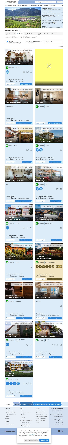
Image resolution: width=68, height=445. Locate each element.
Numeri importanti (41, 420)
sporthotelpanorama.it (55, 279)
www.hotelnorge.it (56, 201)
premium (59, 266)
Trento (47, 106)
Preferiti (52, 5)
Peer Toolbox (59, 422)
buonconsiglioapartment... (24, 201)
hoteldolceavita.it (26, 396)
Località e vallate (10, 5)
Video (22, 411)
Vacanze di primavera (26, 420)
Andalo (17, 379)
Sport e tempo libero (22, 5)
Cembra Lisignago (20, 339)
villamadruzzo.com (26, 240)
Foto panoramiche (25, 413)
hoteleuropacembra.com (24, 357)
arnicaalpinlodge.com (55, 318)
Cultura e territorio (36, 5)
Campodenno (9, 106)
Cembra (17, 341)
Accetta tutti (44, 440)
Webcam (23, 414)
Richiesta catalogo (40, 411)
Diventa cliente (58, 424)
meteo (37, 422)
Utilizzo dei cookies (58, 416)
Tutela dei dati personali (56, 414)
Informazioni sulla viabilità (42, 414)
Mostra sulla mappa (49, 67)
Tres (46, 341)
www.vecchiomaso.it (55, 162)
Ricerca (59, 1)
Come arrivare (39, 413)
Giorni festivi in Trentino (42, 416)
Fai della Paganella (50, 262)
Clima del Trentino (41, 418)
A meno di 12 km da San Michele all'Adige (22, 50)
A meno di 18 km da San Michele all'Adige (22, 284)
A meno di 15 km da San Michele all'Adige (22, 89)
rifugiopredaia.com (56, 357)
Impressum (60, 413)
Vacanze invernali (25, 426)
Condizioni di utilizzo (57, 411)
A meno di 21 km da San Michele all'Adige (52, 323)
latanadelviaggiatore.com (24, 318)
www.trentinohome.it (55, 123)
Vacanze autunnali (26, 424)
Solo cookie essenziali (31, 440)
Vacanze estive (25, 422)
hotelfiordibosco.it (26, 84)
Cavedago (18, 301)
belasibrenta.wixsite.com (24, 123)
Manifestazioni (10, 424)
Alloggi (45, 5)
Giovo (16, 67)
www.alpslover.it (56, 240)
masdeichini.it (27, 279)
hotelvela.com (27, 162)
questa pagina (31, 434)
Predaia (47, 339)
